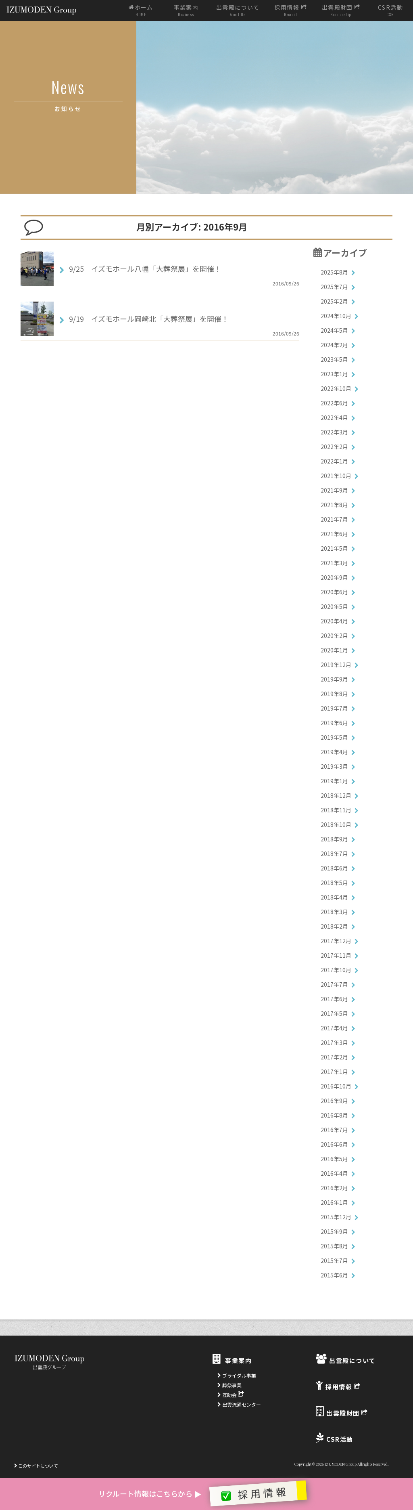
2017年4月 (334, 1028)
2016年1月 (334, 1202)
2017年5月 (334, 1013)
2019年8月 (334, 694)
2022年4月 (334, 417)
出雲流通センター (239, 1404)
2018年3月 (334, 912)
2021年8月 (334, 505)
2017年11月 (336, 955)
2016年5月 (334, 1159)
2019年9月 (334, 679)
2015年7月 (334, 1260)
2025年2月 (334, 301)
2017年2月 (334, 1057)
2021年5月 (334, 548)
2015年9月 (334, 1231)
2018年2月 (334, 926)
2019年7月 (334, 708)
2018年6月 (334, 868)
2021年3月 (334, 563)
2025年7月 (334, 287)
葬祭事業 (229, 1385)
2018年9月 (334, 839)
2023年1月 (334, 374)
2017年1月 (334, 1071)
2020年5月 (334, 606)
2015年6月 (334, 1275)
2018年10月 (336, 824)
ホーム (141, 10)
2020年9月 (334, 577)
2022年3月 (334, 432)
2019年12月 (336, 665)
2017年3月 (334, 1042)
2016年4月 (334, 1173)
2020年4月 (334, 621)
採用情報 (291, 10)
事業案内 (186, 10)
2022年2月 (334, 447)
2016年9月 (334, 1101)
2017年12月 (336, 941)
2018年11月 (336, 810)
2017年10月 (336, 970)
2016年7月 (334, 1130)
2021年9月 (334, 490)
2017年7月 (334, 984)
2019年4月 (334, 752)
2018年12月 (336, 795)
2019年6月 (334, 723)
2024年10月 (336, 316)
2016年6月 (334, 1144)
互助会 (230, 1394)
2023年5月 (334, 359)
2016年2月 (334, 1188)
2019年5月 (334, 737)
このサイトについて (36, 1465)
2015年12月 (336, 1217)
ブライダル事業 (236, 1375)
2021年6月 (334, 534)
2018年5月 (334, 883)
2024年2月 (334, 345)
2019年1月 (334, 781)
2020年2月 (334, 635)
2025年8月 (334, 272)
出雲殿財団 (341, 10)
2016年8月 (334, 1115)
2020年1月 (334, 650)
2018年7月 (334, 853)
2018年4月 (334, 897)
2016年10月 (336, 1086)
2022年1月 (334, 461)
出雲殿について (238, 10)
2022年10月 (336, 388)
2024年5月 (334, 330)
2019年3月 (334, 766)
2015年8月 (334, 1246)
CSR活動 (390, 10)
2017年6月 (334, 999)
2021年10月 (336, 476)
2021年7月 (334, 519)
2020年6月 (334, 592)
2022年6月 (334, 403)
